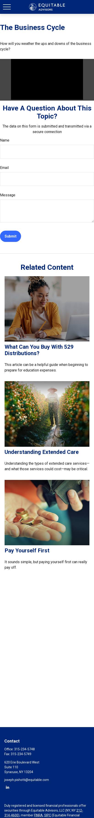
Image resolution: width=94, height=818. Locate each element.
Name (4, 140)
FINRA (38, 815)
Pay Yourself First (27, 550)
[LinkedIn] (7, 787)
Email (4, 167)
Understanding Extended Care (42, 452)
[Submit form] (10, 236)
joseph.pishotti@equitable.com (26, 780)
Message (7, 195)
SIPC (47, 815)
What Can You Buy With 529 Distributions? (39, 350)
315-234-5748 (24, 749)
